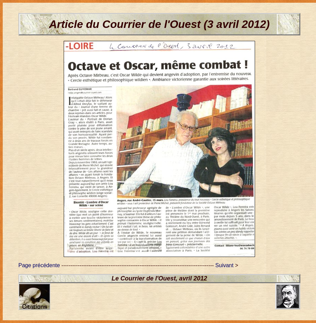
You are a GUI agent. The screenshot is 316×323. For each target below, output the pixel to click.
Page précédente (39, 265)
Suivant (224, 265)
